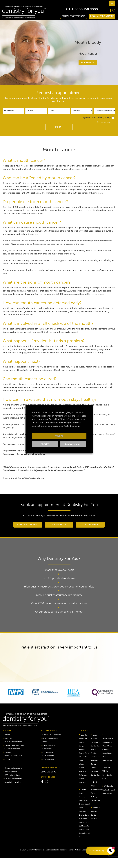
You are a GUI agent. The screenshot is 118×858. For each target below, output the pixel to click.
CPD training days (11, 775)
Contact (7, 759)
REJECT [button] (45, 444)
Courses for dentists (12, 779)
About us (7, 738)
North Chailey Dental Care (95, 753)
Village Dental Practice (82, 767)
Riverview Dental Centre (95, 764)
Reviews (7, 752)
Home (6, 735)
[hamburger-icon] (112, 3)
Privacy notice (48, 745)
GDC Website (47, 756)
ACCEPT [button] (59, 436)
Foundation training (12, 782)
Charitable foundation (51, 735)
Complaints (46, 749)
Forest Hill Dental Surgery (83, 742)
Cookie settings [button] (72, 444)
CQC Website (47, 759)
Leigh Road (83, 800)
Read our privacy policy (106, 122)
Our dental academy (12, 768)
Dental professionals (12, 756)
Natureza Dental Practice (83, 778)
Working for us (10, 772)
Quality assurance (49, 738)
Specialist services (11, 749)
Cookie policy (47, 752)
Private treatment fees (13, 745)
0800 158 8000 (86, 9)
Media (44, 742)
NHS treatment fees (12, 742)
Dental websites (50, 850)
